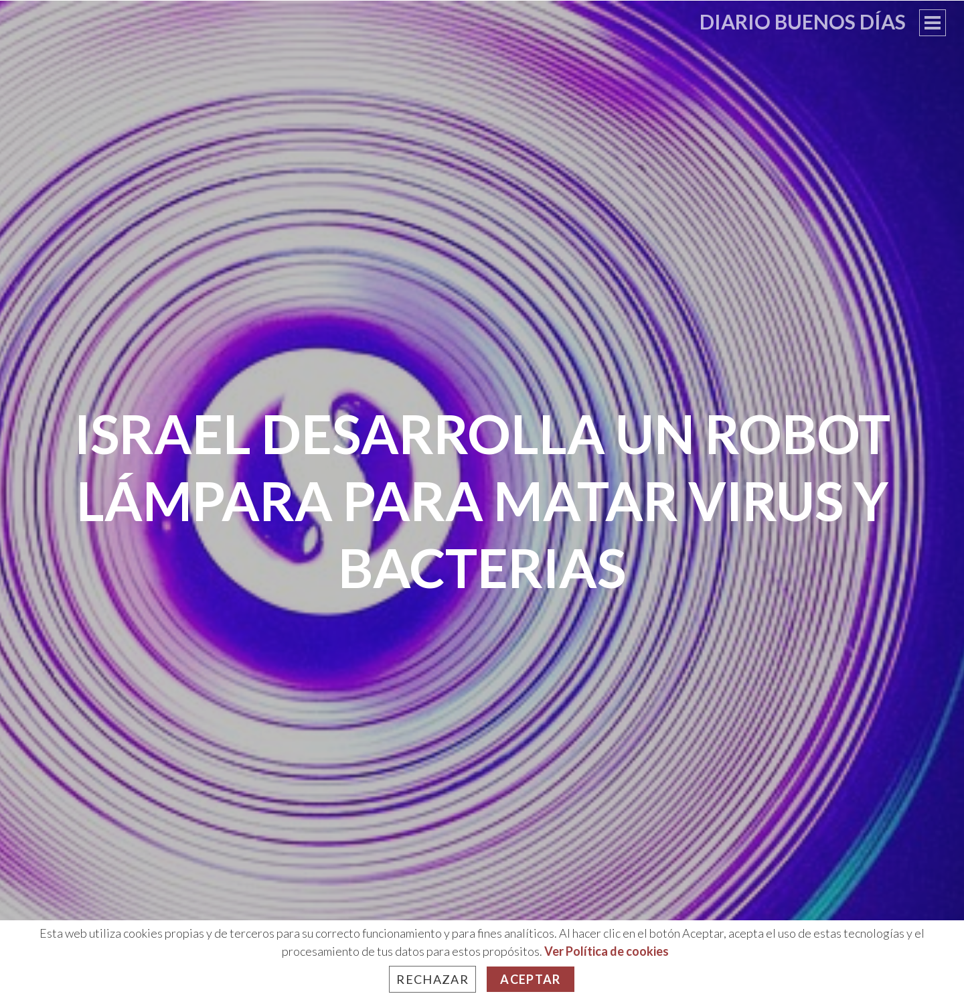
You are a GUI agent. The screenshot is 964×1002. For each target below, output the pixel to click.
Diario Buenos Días (803, 21)
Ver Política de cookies (606, 951)
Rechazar (432, 979)
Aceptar (530, 979)
